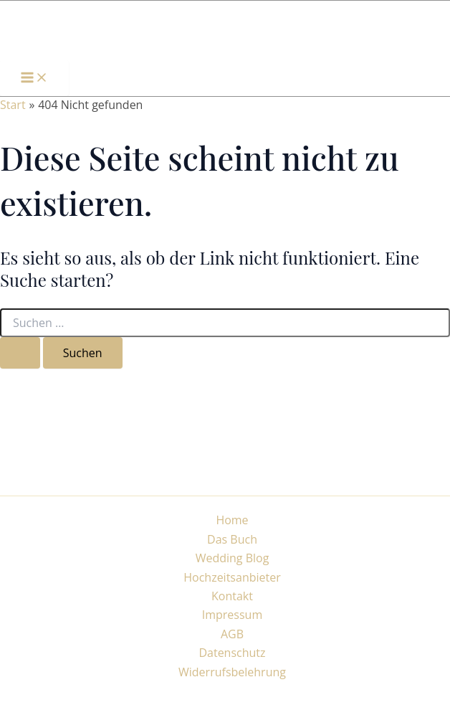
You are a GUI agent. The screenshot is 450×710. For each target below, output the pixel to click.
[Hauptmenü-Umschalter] (34, 78)
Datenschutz (231, 653)
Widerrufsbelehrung (232, 672)
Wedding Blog (232, 558)
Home (232, 520)
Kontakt (232, 596)
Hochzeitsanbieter (232, 577)
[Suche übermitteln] (20, 353)
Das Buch (232, 539)
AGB (232, 634)
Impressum (232, 615)
